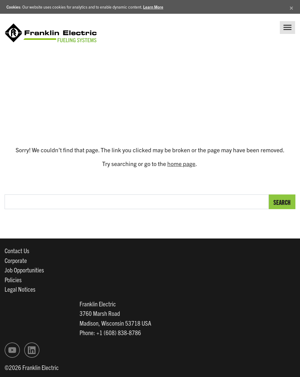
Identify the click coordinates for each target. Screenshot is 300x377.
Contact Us (17, 250)
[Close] (291, 6)
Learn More (153, 6)
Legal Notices (20, 289)
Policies (13, 279)
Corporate (16, 260)
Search (282, 202)
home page (181, 163)
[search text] (137, 201)
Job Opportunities (24, 270)
